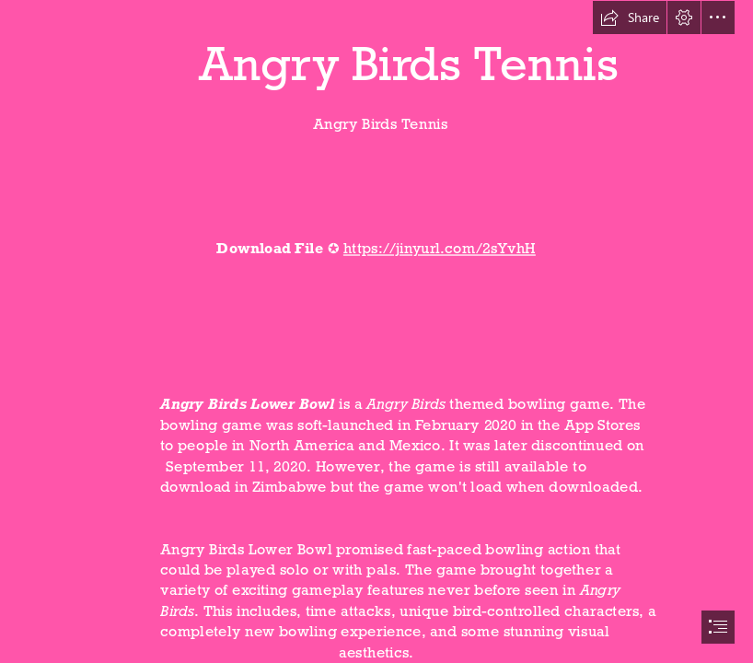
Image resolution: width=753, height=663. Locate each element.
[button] (629, 17)
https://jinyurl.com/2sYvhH (439, 247)
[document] (376, 331)
